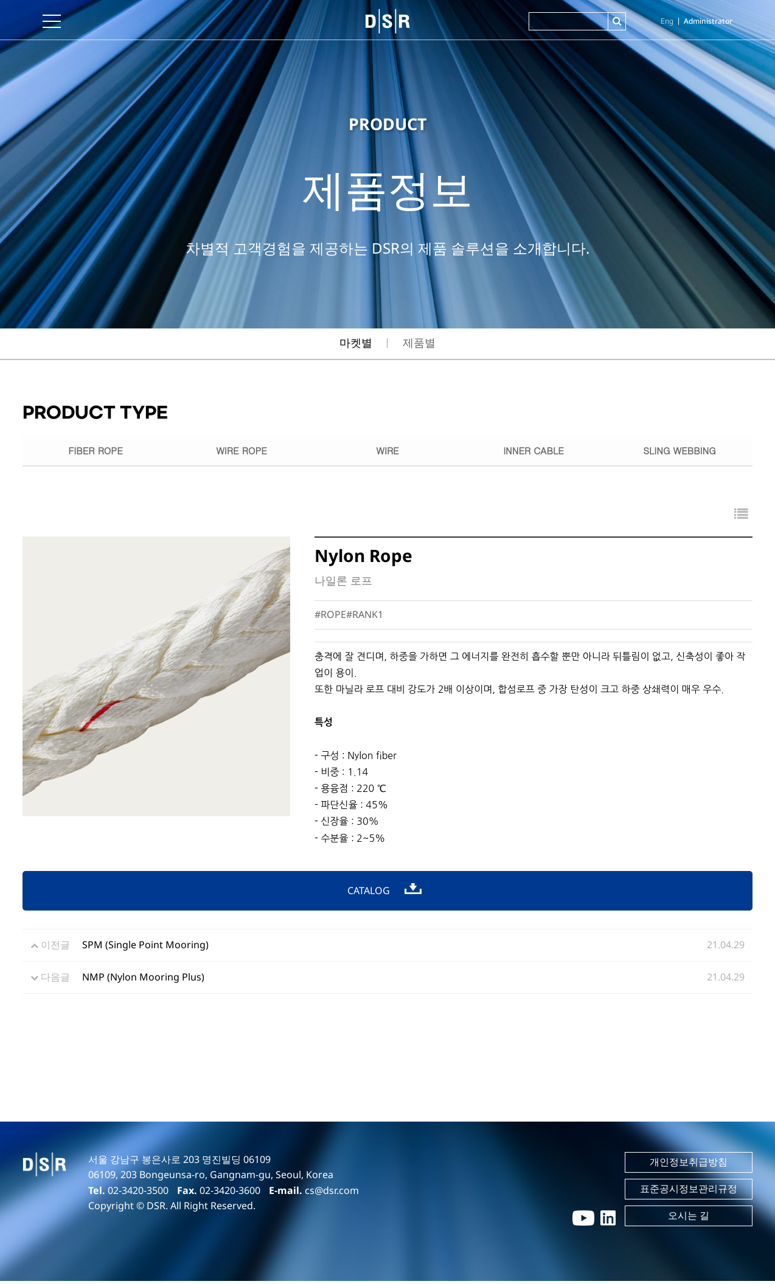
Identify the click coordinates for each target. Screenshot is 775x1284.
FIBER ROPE (95, 452)
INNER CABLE (533, 452)
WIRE (387, 452)
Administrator (708, 21)
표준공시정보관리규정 (688, 1191)
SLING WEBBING (680, 452)
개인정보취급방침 (689, 1164)
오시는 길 (688, 1218)
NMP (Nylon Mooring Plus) (143, 980)
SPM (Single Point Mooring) (145, 947)
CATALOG (384, 893)
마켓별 (355, 342)
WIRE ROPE (241, 452)
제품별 (419, 342)
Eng (667, 21)
